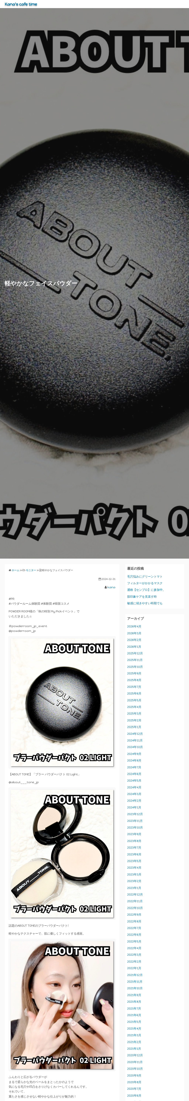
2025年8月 (134, 680)
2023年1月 (134, 888)
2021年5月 (134, 1021)
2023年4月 (134, 867)
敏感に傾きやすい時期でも (145, 603)
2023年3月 (134, 874)
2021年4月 (134, 1028)
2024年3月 (134, 794)
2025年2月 (134, 720)
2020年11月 (135, 1062)
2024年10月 (135, 747)
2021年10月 (135, 988)
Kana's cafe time (23, 4)
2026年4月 (134, 626)
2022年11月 (135, 901)
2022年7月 (134, 928)
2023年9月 (134, 834)
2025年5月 (134, 700)
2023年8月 (134, 841)
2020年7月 (134, 1089)
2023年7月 (134, 847)
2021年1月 (134, 1048)
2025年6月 (134, 693)
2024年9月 (134, 754)
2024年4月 (134, 787)
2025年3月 (134, 713)
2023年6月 (134, 854)
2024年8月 (134, 760)
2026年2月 (134, 640)
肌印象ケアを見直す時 (142, 596)
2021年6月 (134, 1015)
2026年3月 (134, 633)
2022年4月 (134, 948)
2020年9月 (134, 1075)
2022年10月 (135, 908)
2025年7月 (134, 687)
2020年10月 (135, 1068)
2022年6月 (134, 934)
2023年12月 (135, 814)
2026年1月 (134, 646)
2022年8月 (134, 921)
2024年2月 (134, 800)
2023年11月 (135, 821)
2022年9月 (134, 914)
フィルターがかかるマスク (145, 583)
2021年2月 (134, 1042)
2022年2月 (134, 961)
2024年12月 (135, 734)
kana (111, 587)
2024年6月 (134, 774)
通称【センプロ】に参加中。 (146, 590)
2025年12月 (135, 653)
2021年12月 (135, 975)
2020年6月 (134, 1095)
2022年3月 (134, 954)
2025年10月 (135, 667)
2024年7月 (134, 767)
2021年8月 (134, 1001)
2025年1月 (134, 727)
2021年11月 (134, 981)
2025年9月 (134, 673)
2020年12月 (135, 1055)
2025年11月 (135, 660)
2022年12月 (135, 894)
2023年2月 (134, 881)
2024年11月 (135, 740)
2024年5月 (134, 780)
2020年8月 (134, 1082)
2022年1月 (134, 968)
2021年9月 (134, 995)
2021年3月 (134, 1035)
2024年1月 (134, 807)
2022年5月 (134, 941)
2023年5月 (134, 861)
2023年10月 (135, 827)
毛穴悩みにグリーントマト (145, 576)
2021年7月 (134, 1008)
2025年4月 (134, 707)
